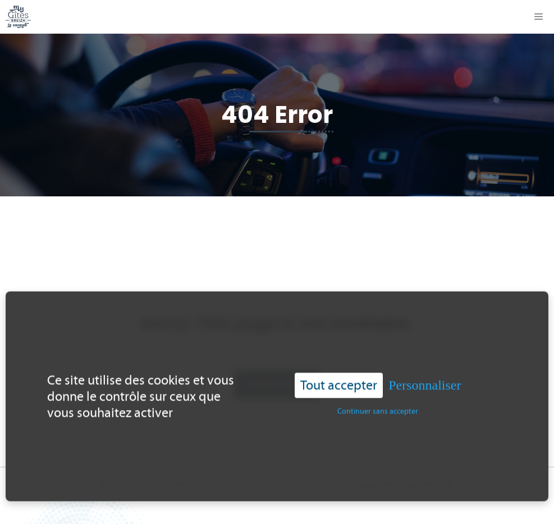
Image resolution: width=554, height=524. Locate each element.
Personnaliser (424, 382)
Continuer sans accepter (377, 408)
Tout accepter (338, 382)
